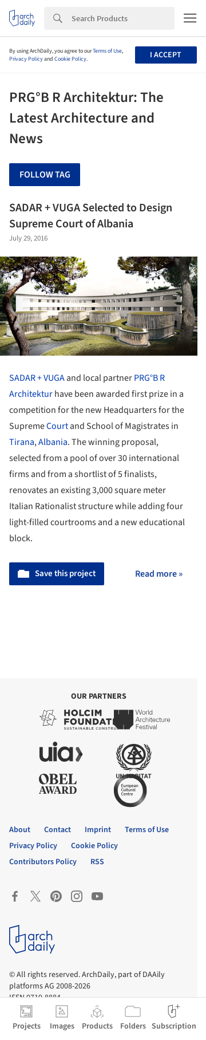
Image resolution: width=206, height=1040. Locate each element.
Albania (53, 442)
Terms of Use (107, 51)
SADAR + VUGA (37, 378)
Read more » (159, 574)
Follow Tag (44, 174)
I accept (165, 55)
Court (57, 426)
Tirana (21, 442)
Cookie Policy (70, 59)
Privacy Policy (26, 59)
